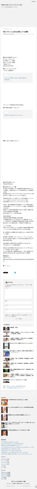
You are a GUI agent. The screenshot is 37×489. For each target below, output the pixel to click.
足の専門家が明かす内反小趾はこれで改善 (18, 399)
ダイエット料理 (4, 462)
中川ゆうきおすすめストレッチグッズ (14, 115)
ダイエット (8, 265)
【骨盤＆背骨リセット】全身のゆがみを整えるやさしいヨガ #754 (14, 452)
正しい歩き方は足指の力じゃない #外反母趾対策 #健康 (20, 407)
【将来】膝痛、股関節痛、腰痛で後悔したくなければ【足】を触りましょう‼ (16, 453)
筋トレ (2, 467)
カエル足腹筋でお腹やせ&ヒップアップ (15, 387)
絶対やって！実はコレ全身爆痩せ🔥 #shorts (16, 386)
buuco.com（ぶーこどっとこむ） (12, 5)
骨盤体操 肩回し (14, 327)
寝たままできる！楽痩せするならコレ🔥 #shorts (21, 343)
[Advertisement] (18, 17)
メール (6, 305)
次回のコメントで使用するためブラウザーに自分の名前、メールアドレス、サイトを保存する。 (18, 316)
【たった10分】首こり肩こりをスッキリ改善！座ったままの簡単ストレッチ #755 (17, 447)
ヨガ (2, 465)
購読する (4, 392)
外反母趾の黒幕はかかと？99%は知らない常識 (19, 430)
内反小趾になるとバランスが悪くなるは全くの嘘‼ (11, 450)
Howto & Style (4, 459)
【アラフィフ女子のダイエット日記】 (18, 379)
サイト (6, 309)
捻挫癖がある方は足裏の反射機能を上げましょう (19, 414)
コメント (7, 287)
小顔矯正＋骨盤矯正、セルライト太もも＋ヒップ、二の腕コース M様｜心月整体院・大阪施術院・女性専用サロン (22, 375)
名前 (6, 300)
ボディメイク (4, 464)
